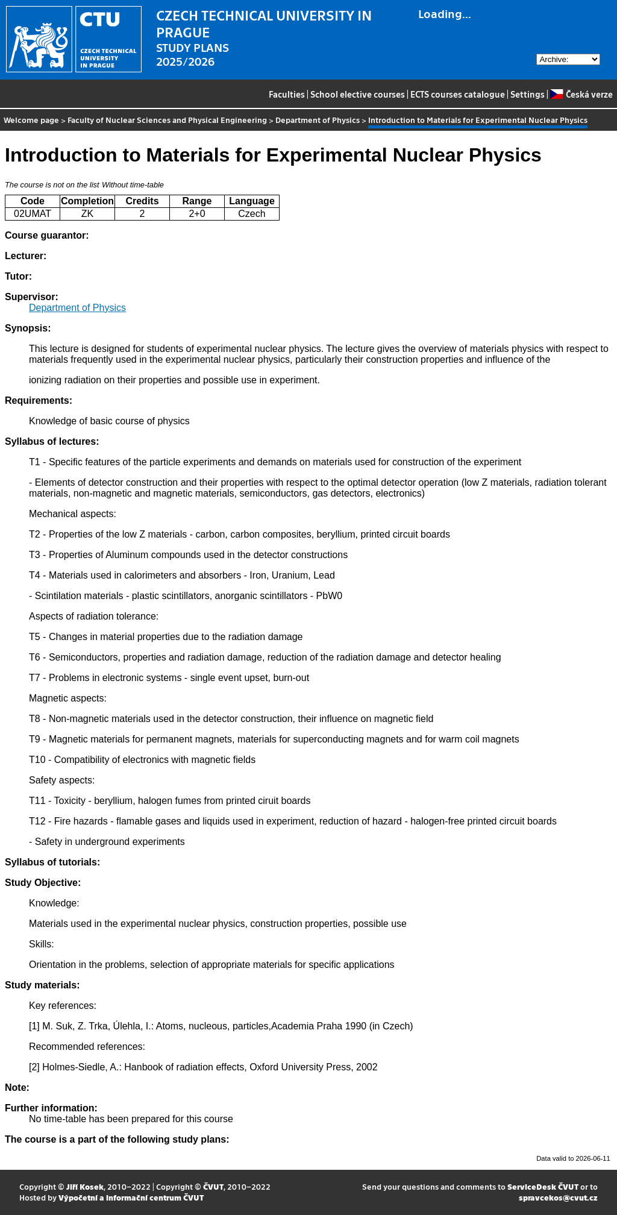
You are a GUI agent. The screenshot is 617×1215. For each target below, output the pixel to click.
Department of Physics (317, 119)
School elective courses (357, 94)
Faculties (287, 94)
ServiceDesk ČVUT (542, 1186)
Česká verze (581, 94)
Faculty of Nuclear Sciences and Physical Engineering (167, 119)
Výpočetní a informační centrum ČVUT (131, 1197)
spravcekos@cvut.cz (558, 1197)
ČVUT (213, 1186)
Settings (527, 94)
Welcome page (31, 119)
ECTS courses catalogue (457, 94)
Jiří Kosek (85, 1186)
